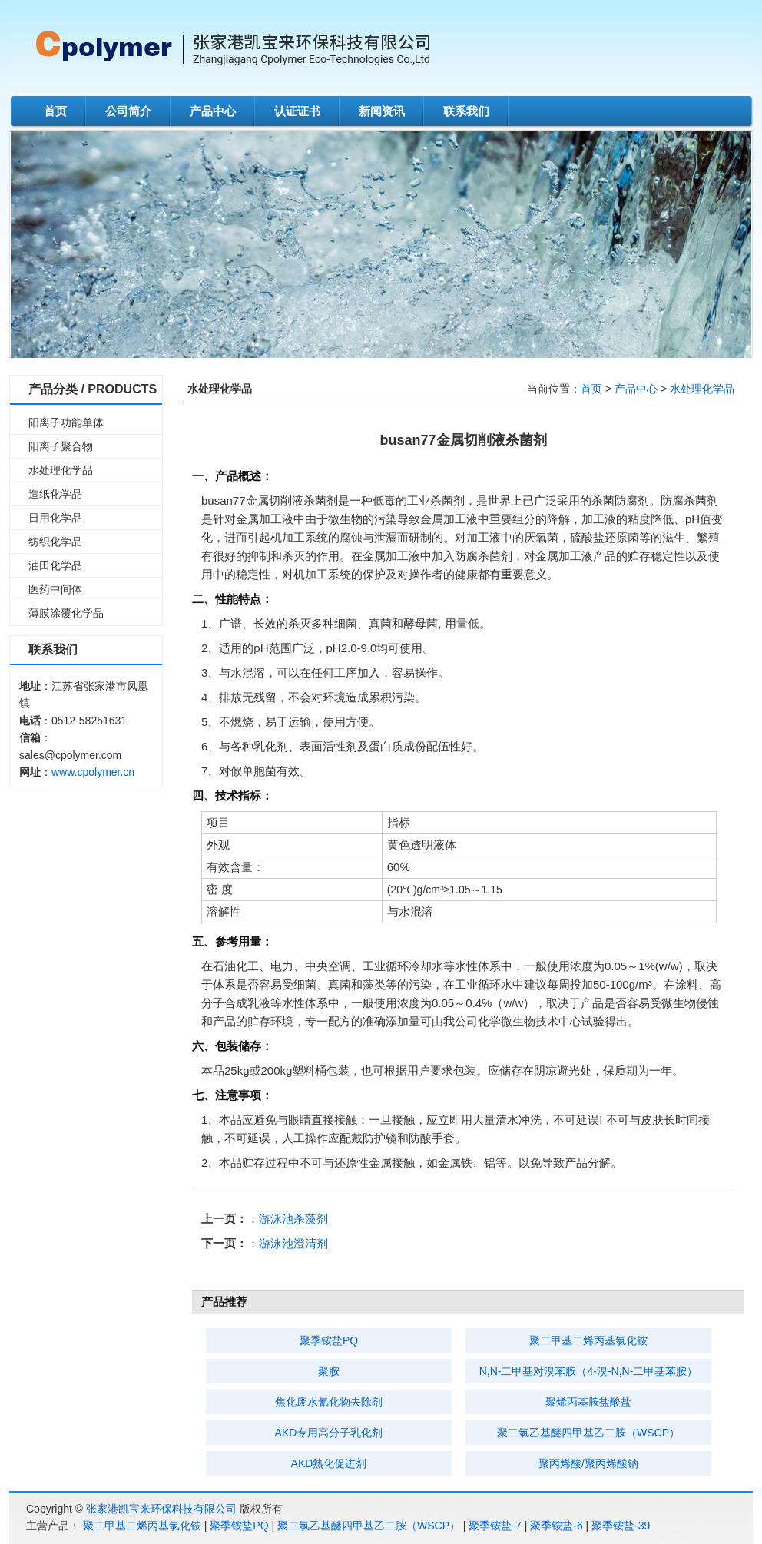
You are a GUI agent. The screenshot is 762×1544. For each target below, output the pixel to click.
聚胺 (329, 1371)
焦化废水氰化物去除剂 (329, 1402)
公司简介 (128, 111)
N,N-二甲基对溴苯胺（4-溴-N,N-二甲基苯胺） (588, 1371)
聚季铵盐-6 (556, 1525)
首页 (55, 111)
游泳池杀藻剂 (293, 1218)
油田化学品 (55, 565)
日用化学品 (55, 518)
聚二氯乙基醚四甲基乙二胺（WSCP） (588, 1432)
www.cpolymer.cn (92, 772)
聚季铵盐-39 (620, 1525)
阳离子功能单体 (66, 422)
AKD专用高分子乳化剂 (329, 1432)
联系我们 (466, 111)
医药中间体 (55, 589)
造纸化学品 (55, 494)
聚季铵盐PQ (329, 1340)
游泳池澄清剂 (293, 1243)
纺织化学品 (55, 541)
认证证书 (297, 111)
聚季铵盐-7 (495, 1525)
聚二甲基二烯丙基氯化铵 (588, 1340)
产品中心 (213, 111)
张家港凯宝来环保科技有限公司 (161, 1509)
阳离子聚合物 (60, 446)
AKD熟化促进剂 (329, 1463)
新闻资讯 (382, 111)
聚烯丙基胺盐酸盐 (588, 1402)
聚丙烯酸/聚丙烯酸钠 (588, 1463)
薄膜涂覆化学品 (66, 613)
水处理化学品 (60, 470)
